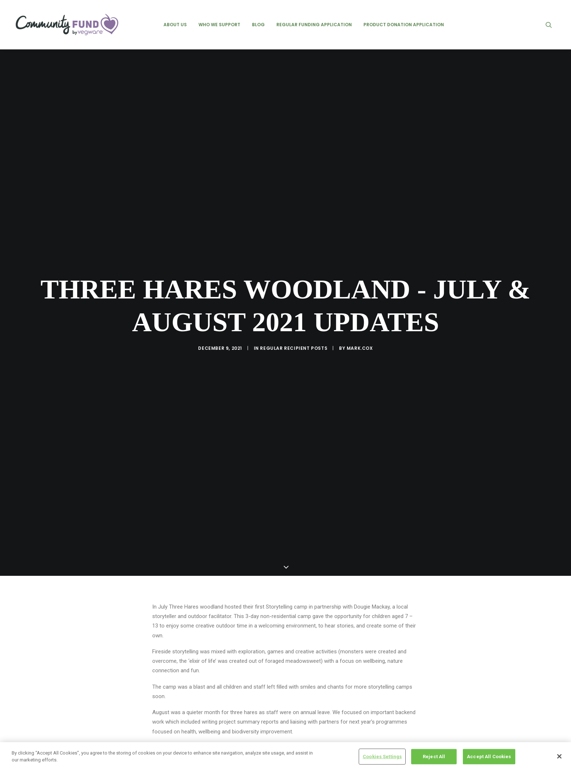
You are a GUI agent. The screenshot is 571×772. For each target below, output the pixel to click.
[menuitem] (175, 24)
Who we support (219, 24)
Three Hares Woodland (180, 723)
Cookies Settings (382, 756)
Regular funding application (314, 24)
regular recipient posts (293, 309)
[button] (552, 24)
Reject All (434, 756)
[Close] (559, 756)
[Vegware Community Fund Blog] (67, 24)
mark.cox (360, 309)
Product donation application (403, 24)
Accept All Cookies (489, 756)
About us (175, 24)
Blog (258, 24)
